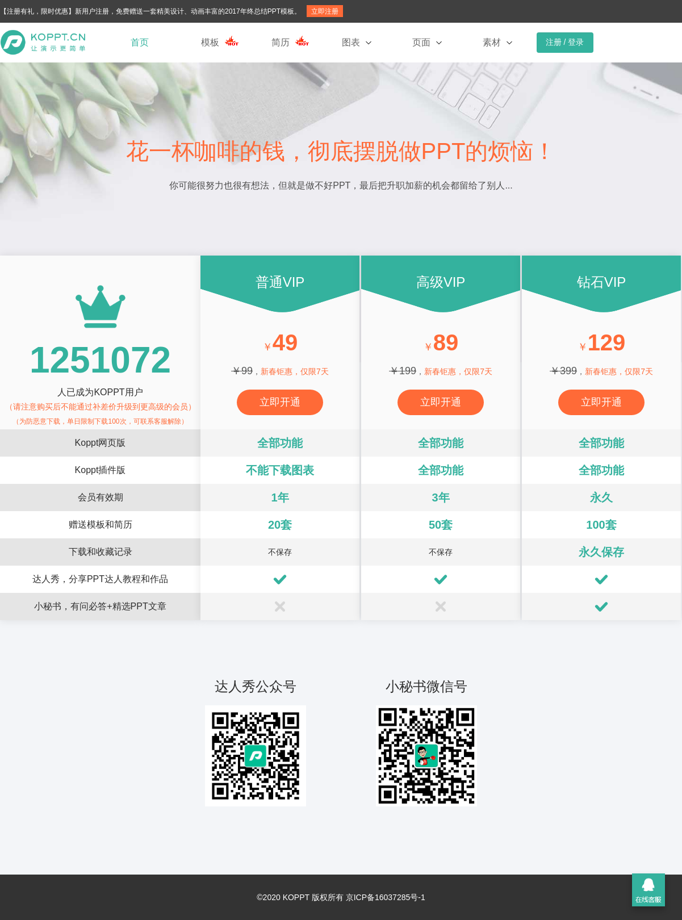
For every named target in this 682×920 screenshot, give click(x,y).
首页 (140, 42)
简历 (280, 42)
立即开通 (280, 402)
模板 (210, 42)
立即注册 (324, 11)
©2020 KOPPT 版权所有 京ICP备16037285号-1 (341, 897)
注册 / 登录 (565, 42)
